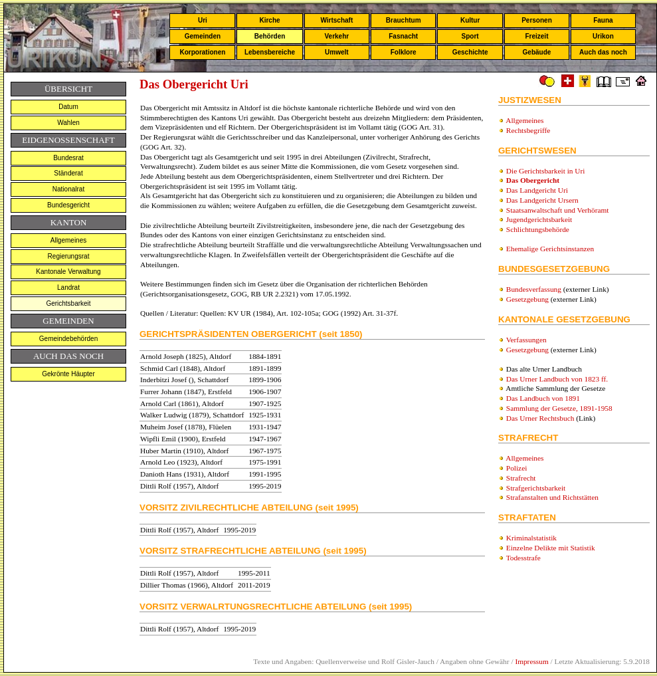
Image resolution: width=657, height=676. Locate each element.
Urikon (603, 36)
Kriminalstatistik (531, 538)
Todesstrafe (523, 558)
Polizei (516, 468)
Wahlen (68, 122)
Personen (536, 20)
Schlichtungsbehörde (537, 229)
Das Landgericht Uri (537, 190)
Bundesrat (68, 158)
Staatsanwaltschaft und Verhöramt (557, 210)
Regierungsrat (69, 256)
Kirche (269, 20)
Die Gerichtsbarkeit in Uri (545, 171)
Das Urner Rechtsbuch (540, 418)
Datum (68, 106)
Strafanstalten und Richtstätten (552, 497)
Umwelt (337, 52)
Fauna (602, 20)
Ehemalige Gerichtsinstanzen (550, 249)
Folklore (404, 52)
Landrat (68, 287)
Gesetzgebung (527, 299)
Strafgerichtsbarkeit (535, 488)
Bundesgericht (68, 205)
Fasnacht (403, 36)
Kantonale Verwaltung (68, 271)
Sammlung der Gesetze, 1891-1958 (559, 408)
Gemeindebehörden (68, 338)
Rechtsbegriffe (528, 130)
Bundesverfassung (533, 289)
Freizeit (536, 36)
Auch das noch (603, 52)
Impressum (531, 661)
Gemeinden (203, 36)
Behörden (270, 36)
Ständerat (68, 173)
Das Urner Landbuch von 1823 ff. (557, 379)
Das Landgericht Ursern (542, 200)
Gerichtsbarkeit (68, 303)
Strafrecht (521, 478)
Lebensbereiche (269, 52)
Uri (202, 20)
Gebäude (537, 52)
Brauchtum (403, 20)
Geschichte (470, 52)
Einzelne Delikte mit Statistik (550, 548)
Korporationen (202, 52)
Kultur (470, 20)
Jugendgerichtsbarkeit (539, 219)
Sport (470, 36)
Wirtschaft (336, 20)
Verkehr (336, 36)
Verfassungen (526, 340)
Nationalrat (68, 189)
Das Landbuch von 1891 (543, 398)
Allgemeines (68, 240)
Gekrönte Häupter (68, 374)
